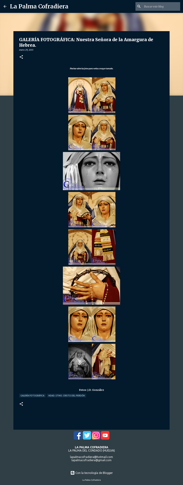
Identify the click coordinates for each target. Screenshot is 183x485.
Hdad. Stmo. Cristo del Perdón (66, 395)
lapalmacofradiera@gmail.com (91, 460)
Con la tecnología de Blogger (91, 472)
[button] (21, 57)
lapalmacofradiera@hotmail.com (91, 457)
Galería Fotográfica (32, 395)
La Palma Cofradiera (39, 6)
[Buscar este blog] (161, 6)
